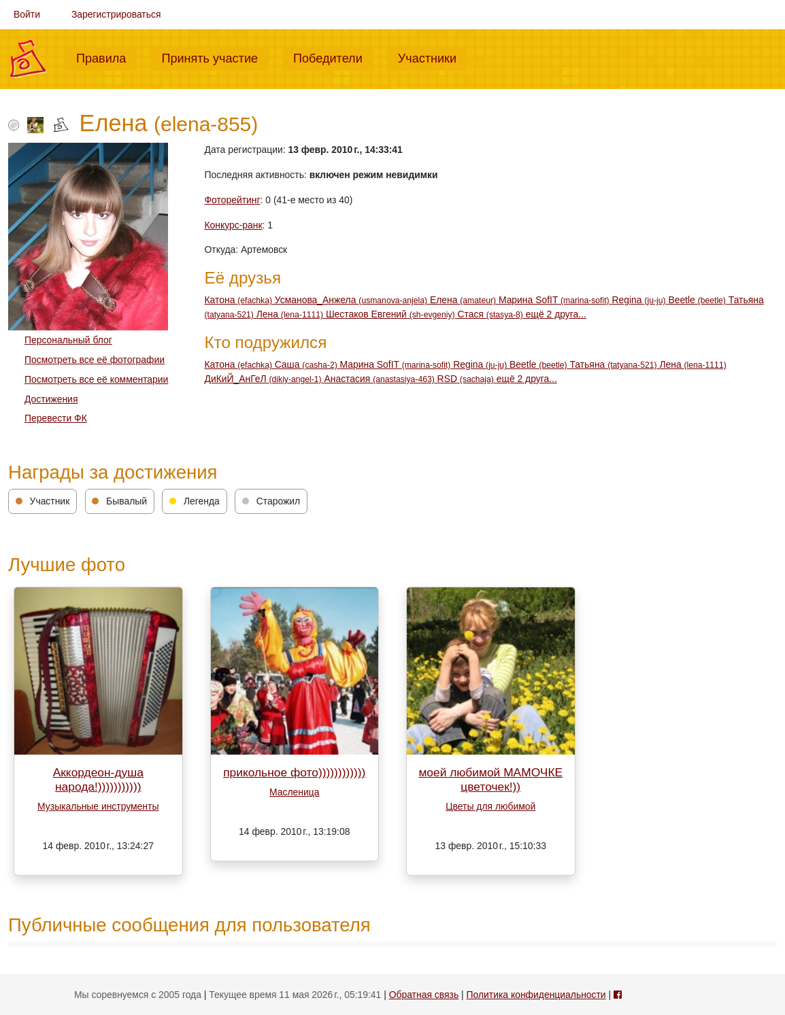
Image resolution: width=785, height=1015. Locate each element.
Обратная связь (423, 994)
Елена (464, 299)
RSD (467, 378)
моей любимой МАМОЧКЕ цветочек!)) (490, 779)
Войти (27, 14)
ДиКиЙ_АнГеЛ (264, 378)
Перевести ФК (55, 418)
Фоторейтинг (233, 199)
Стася (492, 314)
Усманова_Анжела (352, 299)
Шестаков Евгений (392, 314)
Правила (106, 57)
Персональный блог (68, 339)
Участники (432, 57)
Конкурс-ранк (234, 225)
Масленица (294, 792)
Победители (333, 57)
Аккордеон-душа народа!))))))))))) (98, 779)
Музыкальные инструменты (97, 806)
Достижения (51, 399)
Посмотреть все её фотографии (94, 359)
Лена (291, 314)
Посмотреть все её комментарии (96, 379)
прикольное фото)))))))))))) (294, 772)
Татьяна (614, 364)
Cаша (307, 364)
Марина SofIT (555, 299)
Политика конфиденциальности (535, 994)
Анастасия (380, 378)
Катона (240, 299)
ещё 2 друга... (556, 314)
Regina (640, 299)
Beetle (698, 299)
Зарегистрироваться (116, 14)
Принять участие (215, 57)
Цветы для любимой (490, 806)
